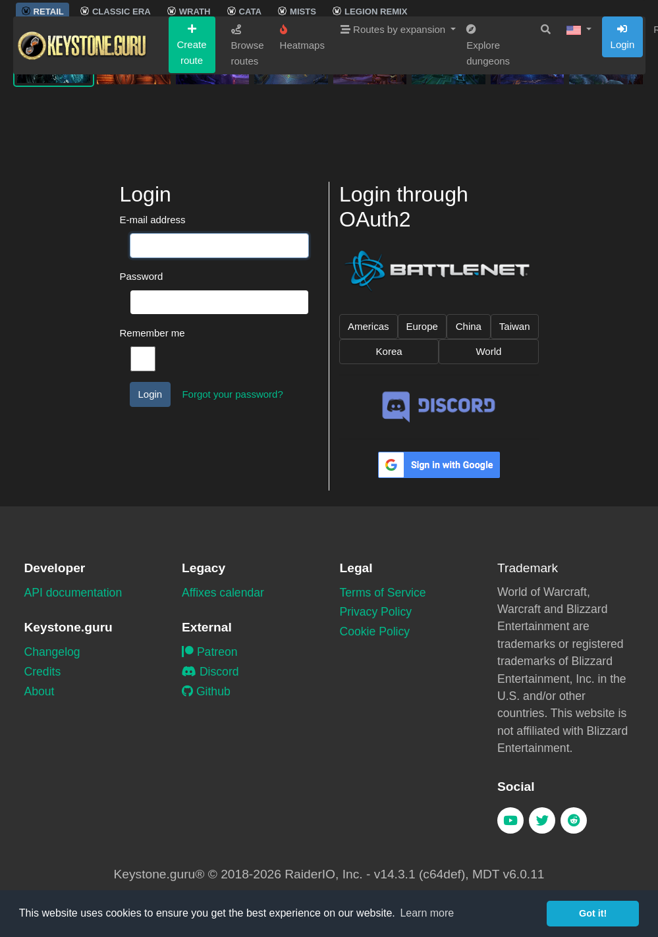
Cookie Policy (375, 631)
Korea (389, 351)
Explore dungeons (488, 122)
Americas (368, 326)
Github (206, 691)
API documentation (73, 592)
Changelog (52, 651)
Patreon (210, 651)
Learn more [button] (427, 913)
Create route (192, 122)
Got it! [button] (593, 913)
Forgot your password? (232, 394)
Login (623, 114)
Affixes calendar (223, 592)
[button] (579, 107)
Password (141, 276)
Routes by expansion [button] (394, 106)
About (39, 691)
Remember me (152, 332)
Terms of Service (383, 592)
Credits (42, 671)
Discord (210, 671)
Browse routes (247, 122)
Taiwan (514, 326)
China (468, 326)
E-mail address (153, 219)
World (488, 351)
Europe (422, 326)
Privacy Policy (376, 611)
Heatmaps (302, 114)
